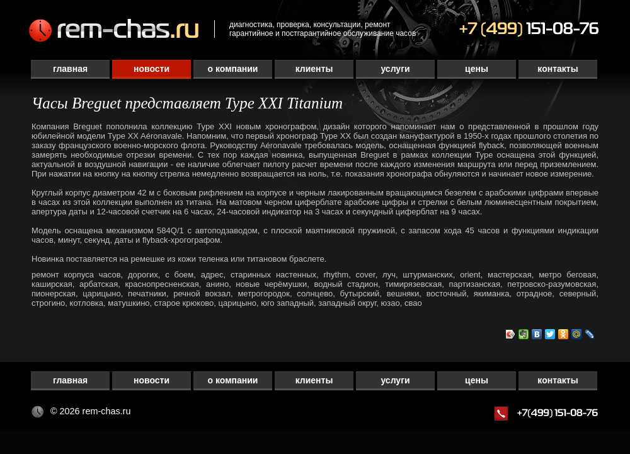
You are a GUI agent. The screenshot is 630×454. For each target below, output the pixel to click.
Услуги (395, 69)
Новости (151, 69)
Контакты (557, 69)
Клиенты (314, 69)
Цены (476, 69)
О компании (233, 69)
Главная (70, 69)
